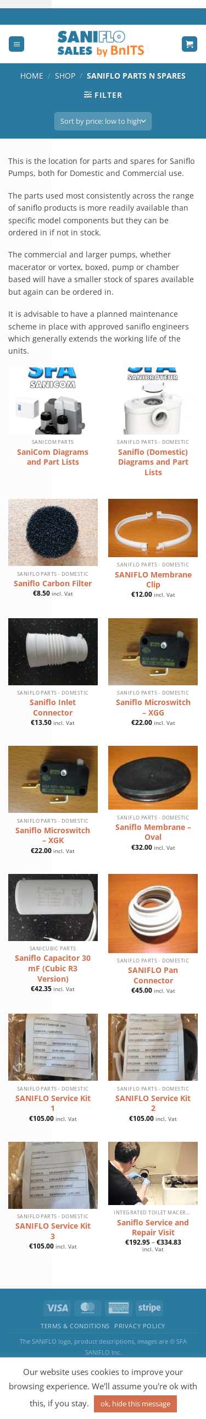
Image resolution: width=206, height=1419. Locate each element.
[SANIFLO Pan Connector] (153, 913)
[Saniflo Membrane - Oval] (153, 778)
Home (31, 75)
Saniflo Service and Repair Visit (153, 1228)
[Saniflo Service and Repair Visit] (153, 1173)
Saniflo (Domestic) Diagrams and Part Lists (153, 462)
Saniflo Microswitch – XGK (52, 836)
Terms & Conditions (75, 1326)
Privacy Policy (139, 1326)
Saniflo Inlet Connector (53, 707)
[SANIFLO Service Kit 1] (53, 1047)
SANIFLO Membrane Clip (153, 580)
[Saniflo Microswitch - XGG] (153, 651)
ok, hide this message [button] (135, 1404)
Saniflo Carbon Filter (53, 583)
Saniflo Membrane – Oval (153, 832)
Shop (65, 75)
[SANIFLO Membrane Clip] (153, 528)
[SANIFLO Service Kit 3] (53, 1175)
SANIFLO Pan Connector (153, 975)
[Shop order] (103, 121)
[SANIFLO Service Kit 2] (153, 1047)
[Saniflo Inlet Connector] (53, 651)
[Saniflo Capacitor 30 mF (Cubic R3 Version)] (53, 907)
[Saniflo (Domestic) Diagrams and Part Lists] (153, 401)
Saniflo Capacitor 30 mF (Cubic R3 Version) (53, 968)
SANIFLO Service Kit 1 (53, 1103)
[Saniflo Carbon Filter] (53, 532)
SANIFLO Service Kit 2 (153, 1103)
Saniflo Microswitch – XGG (153, 707)
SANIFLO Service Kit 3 (53, 1231)
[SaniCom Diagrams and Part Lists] (53, 401)
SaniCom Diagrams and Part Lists (52, 457)
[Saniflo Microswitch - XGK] (53, 779)
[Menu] (16, 44)
